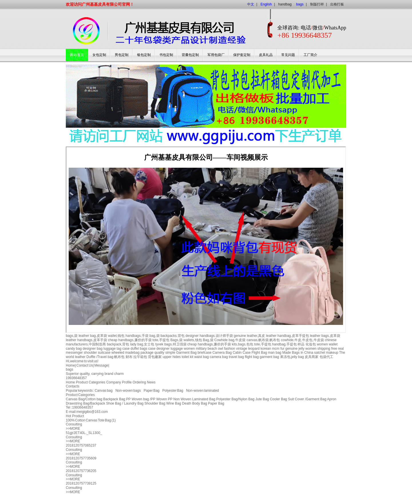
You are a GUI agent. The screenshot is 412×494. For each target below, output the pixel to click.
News (151, 382)
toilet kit (187, 357)
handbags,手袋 (137, 336)
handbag (285, 4)
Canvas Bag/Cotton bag (84, 399)
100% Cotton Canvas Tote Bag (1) (91, 420)
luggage (177, 349)
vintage (241, 349)
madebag (132, 353)
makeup (332, 353)
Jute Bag (262, 399)
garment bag (269, 357)
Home (70, 365)
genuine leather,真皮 (249, 336)
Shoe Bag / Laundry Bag (125, 403)
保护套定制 (241, 55)
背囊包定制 (190, 55)
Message (101, 365)
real (341, 349)
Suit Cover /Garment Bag (307, 399)
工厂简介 (310, 55)
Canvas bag (104, 391)
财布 (129, 357)
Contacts (72, 386)
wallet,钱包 (116, 336)
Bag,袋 (208, 340)
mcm (276, 349)
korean (265, 349)
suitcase (104, 353)
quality (159, 353)
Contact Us (84, 365)
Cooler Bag (278, 399)
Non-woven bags (128, 391)
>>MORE (73, 429)
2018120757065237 (81, 445)
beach (212, 349)
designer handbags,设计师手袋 (209, 336)
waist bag (201, 357)
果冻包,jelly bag (292, 357)
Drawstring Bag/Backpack (85, 403)
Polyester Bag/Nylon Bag (235, 399)
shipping (323, 349)
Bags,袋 (177, 340)
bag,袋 (154, 336)
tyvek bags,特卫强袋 (171, 344)
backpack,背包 (118, 344)
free (334, 349)
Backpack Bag (114, 399)
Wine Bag (173, 403)
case (126, 349)
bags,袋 (72, 336)
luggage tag (112, 349)
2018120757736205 (81, 471)
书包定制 (166, 55)
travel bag (236, 357)
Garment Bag (186, 353)
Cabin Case (242, 353)
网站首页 (77, 55)
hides (177, 357)
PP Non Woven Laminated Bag (191, 399)
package (146, 353)
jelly (301, 349)
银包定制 (144, 55)
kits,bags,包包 (242, 344)
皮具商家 (311, 357)
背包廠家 (155, 357)
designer (163, 349)
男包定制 (121, 55)
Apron (331, 399)
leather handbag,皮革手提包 (287, 336)
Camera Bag (221, 353)
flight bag (252, 357)
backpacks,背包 (173, 336)
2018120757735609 (81, 458)
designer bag (92, 349)
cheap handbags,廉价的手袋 (129, 340)
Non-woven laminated (202, 391)
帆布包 (119, 357)
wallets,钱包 (193, 340)
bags (69, 369)
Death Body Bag (194, 403)
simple (170, 353)
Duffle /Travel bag (99, 357)
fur (282, 349)
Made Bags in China (297, 353)
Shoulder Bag (154, 403)
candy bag (74, 349)
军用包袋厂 (216, 55)
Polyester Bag (172, 391)
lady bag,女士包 (142, 344)
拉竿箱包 (140, 357)
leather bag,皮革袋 (93, 336)
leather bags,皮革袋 (325, 336)
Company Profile (119, 382)
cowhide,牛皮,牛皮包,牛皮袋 (302, 340)
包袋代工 (326, 357)
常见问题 (288, 55)
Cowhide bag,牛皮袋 (229, 340)
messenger (74, 353)
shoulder (90, 353)
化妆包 (311, 344)
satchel (319, 353)
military (201, 349)
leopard (254, 349)
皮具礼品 (266, 55)
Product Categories (90, 382)
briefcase (204, 353)
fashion (229, 349)
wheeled (117, 353)
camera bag (219, 357)
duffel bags (138, 349)
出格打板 (337, 4)
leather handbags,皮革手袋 (86, 340)
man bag (275, 353)
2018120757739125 (81, 483)
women (189, 349)
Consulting (74, 424)
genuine (291, 349)
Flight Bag (259, 353)
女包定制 (99, 55)
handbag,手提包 (284, 344)
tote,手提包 (160, 340)
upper (167, 357)
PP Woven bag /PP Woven (146, 399)
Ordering (139, 382)
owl (220, 349)
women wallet (327, 344)
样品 (301, 344)
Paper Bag (151, 391)
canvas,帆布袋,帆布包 (263, 340)
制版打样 (317, 4)
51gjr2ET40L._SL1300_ (84, 433)
